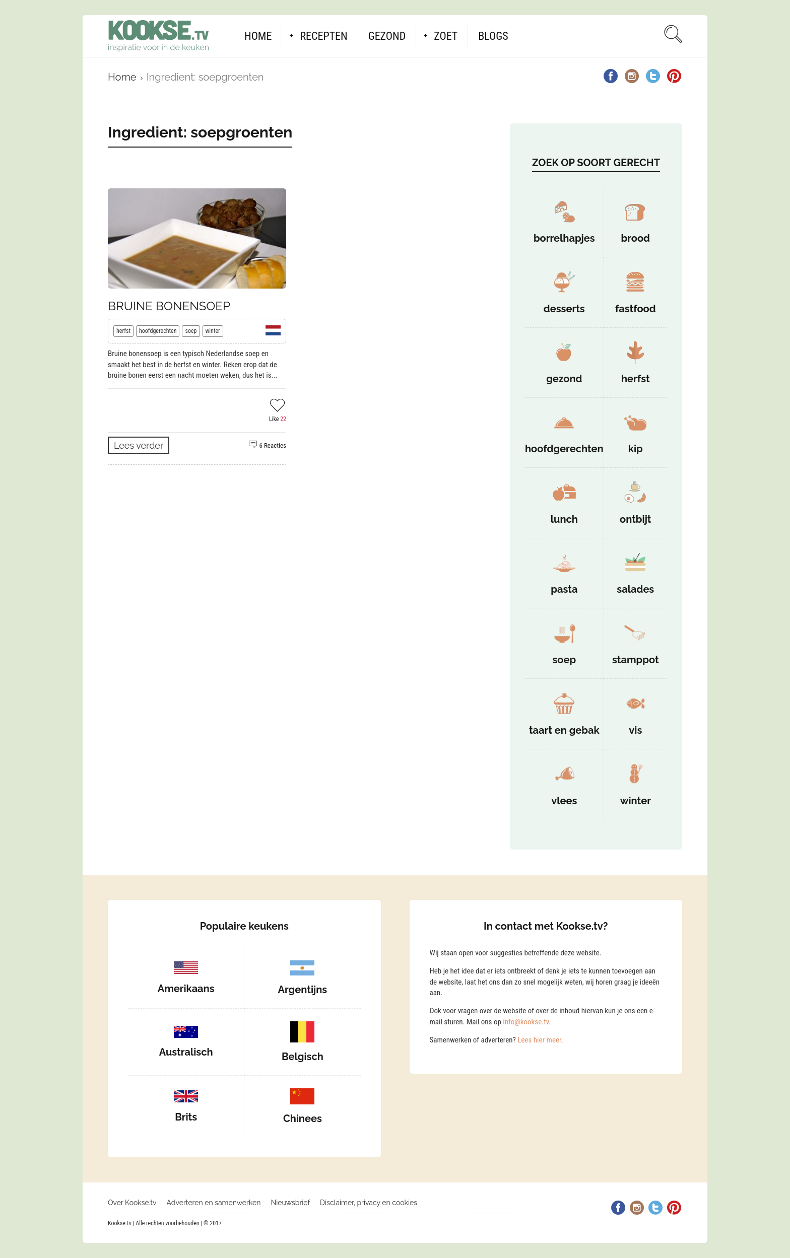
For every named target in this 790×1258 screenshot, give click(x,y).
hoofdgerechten (158, 330)
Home (258, 36)
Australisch (186, 1052)
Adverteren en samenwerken (214, 1203)
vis (635, 730)
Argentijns (302, 990)
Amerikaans (186, 989)
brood (635, 238)
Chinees (302, 1118)
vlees (564, 801)
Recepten (323, 36)
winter (213, 330)
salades (635, 589)
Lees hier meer (539, 1039)
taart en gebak (564, 730)
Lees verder (138, 445)
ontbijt (635, 519)
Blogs (493, 36)
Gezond (387, 36)
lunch (564, 519)
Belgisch (302, 1057)
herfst (123, 330)
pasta (564, 589)
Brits (186, 1117)
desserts (564, 309)
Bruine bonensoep (169, 306)
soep (190, 330)
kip (635, 449)
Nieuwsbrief (290, 1203)
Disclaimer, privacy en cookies (368, 1203)
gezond (564, 379)
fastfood (635, 309)
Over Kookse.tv (132, 1203)
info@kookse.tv (526, 1021)
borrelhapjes (564, 238)
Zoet (445, 36)
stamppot (635, 660)
